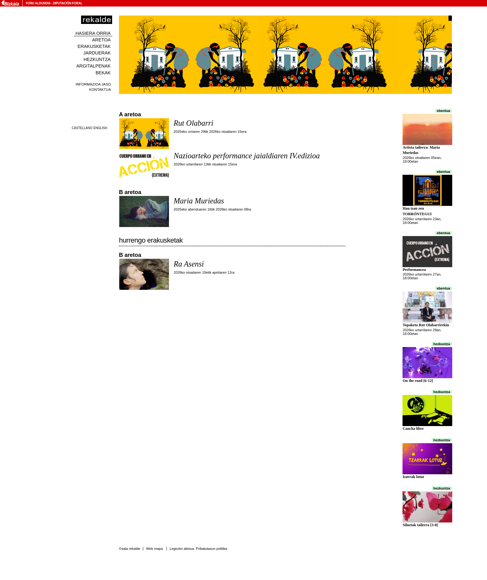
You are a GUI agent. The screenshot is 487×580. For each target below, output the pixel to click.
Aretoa (101, 39)
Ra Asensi (189, 264)
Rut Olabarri (193, 123)
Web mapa (154, 548)
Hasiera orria (93, 33)
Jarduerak (97, 52)
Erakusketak (94, 46)
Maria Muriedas (199, 201)
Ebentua (443, 111)
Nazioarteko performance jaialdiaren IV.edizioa (247, 155)
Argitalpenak (93, 65)
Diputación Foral (67, 3)
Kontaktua (100, 89)
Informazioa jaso (93, 84)
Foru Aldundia (38, 3)
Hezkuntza (97, 59)
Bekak (103, 72)
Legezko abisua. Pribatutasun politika (198, 548)
